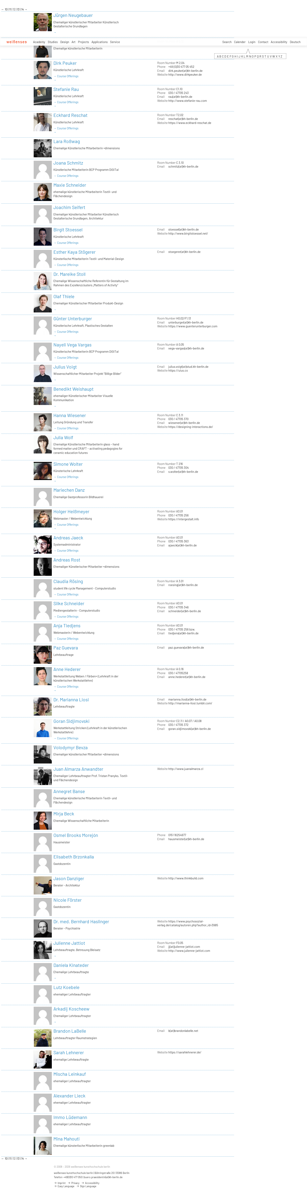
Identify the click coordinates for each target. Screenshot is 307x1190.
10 (6, 9)
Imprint (60, 1183)
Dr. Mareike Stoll (69, 274)
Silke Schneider (68, 603)
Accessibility (279, 42)
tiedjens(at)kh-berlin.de (183, 633)
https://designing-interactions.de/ (190, 427)
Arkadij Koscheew (71, 1009)
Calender (240, 42)
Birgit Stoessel (67, 229)
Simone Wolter (68, 464)
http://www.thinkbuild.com (185, 878)
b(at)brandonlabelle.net (183, 1030)
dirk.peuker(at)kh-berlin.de (185, 70)
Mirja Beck (63, 813)
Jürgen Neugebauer (73, 15)
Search (227, 42)
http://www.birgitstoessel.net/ (188, 233)
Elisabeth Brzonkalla (73, 856)
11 (10, 9)
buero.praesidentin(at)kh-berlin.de (103, 1177)
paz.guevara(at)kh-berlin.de (186, 647)
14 (22, 9)
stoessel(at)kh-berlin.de (183, 229)
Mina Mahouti (66, 1139)
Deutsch (295, 42)
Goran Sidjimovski (71, 721)
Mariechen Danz (69, 490)
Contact (263, 42)
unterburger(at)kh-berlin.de (185, 322)
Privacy (73, 1183)
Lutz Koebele (66, 987)
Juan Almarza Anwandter (78, 769)
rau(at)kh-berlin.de (180, 96)
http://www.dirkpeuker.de (185, 74)
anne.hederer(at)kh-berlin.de (186, 677)
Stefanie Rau (66, 89)
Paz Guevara (65, 647)
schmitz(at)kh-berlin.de (183, 166)
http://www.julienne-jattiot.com (189, 950)
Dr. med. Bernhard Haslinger (81, 921)
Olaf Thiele (63, 296)
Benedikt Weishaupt (73, 389)
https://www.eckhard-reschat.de (189, 123)
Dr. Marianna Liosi (71, 699)
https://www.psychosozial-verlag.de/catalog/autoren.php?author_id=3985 (187, 923)
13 (18, 9)
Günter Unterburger (72, 318)
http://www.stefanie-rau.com (187, 100)
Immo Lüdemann (70, 1117)
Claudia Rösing (68, 581)
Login (251, 42)
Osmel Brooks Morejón (75, 835)
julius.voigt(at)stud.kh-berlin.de (188, 366)
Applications (100, 42)
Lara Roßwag (66, 141)
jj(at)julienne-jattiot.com (184, 946)
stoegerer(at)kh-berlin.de (184, 251)
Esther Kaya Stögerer (74, 252)
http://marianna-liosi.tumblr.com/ (190, 703)
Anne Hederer (67, 669)
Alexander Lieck (69, 1095)
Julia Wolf (63, 437)
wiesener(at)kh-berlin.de (184, 422)
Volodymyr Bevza (70, 747)
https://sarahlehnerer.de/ (184, 1052)
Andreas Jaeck (68, 537)
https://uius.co (178, 370)
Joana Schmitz (68, 163)
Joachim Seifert (69, 207)
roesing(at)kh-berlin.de (183, 585)
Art (73, 42)
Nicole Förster (67, 900)
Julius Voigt (65, 367)
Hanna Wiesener (69, 415)
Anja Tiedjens (66, 625)
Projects (83, 42)
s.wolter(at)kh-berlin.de (183, 471)
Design (64, 42)
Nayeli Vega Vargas (72, 344)
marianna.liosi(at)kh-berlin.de (187, 699)
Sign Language (86, 1186)
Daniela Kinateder (71, 965)
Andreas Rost (66, 560)
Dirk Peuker (65, 63)
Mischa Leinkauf (69, 1074)
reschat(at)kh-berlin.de (183, 119)
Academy (39, 42)
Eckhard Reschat (70, 115)
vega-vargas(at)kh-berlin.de (186, 348)
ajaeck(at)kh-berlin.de (182, 545)
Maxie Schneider (69, 185)
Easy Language (64, 1186)
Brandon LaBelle (69, 1031)
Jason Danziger (68, 878)
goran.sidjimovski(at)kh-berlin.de (189, 728)
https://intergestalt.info (183, 519)
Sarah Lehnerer (68, 1052)
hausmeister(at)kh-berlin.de (186, 839)
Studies (53, 42)
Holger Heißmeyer (71, 511)
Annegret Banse (69, 791)
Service (115, 42)
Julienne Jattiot (69, 943)
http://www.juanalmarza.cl (185, 769)
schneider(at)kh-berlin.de (184, 611)
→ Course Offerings (65, 76)
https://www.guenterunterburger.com (192, 326)
